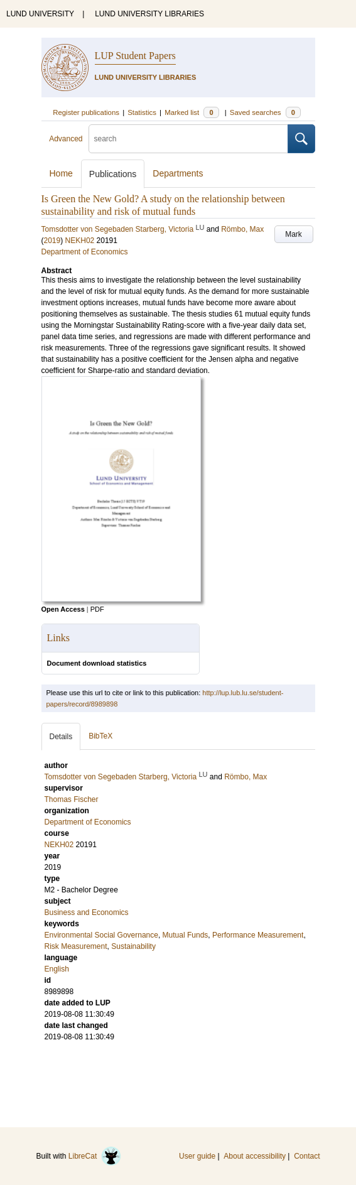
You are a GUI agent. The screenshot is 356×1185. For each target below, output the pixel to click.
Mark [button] (293, 234)
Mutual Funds (185, 935)
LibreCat (94, 1156)
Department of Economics (84, 251)
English (57, 969)
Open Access (63, 609)
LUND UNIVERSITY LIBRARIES (149, 13)
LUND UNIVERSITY (40, 13)
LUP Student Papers (135, 55)
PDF (97, 609)
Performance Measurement (257, 935)
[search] (188, 138)
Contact (307, 1156)
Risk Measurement (76, 946)
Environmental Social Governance (101, 935)
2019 (52, 240)
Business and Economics (87, 912)
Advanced (65, 138)
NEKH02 (80, 240)
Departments (178, 173)
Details (61, 736)
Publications (113, 174)
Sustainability (133, 946)
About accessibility (255, 1156)
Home (61, 173)
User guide (197, 1156)
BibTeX (100, 736)
